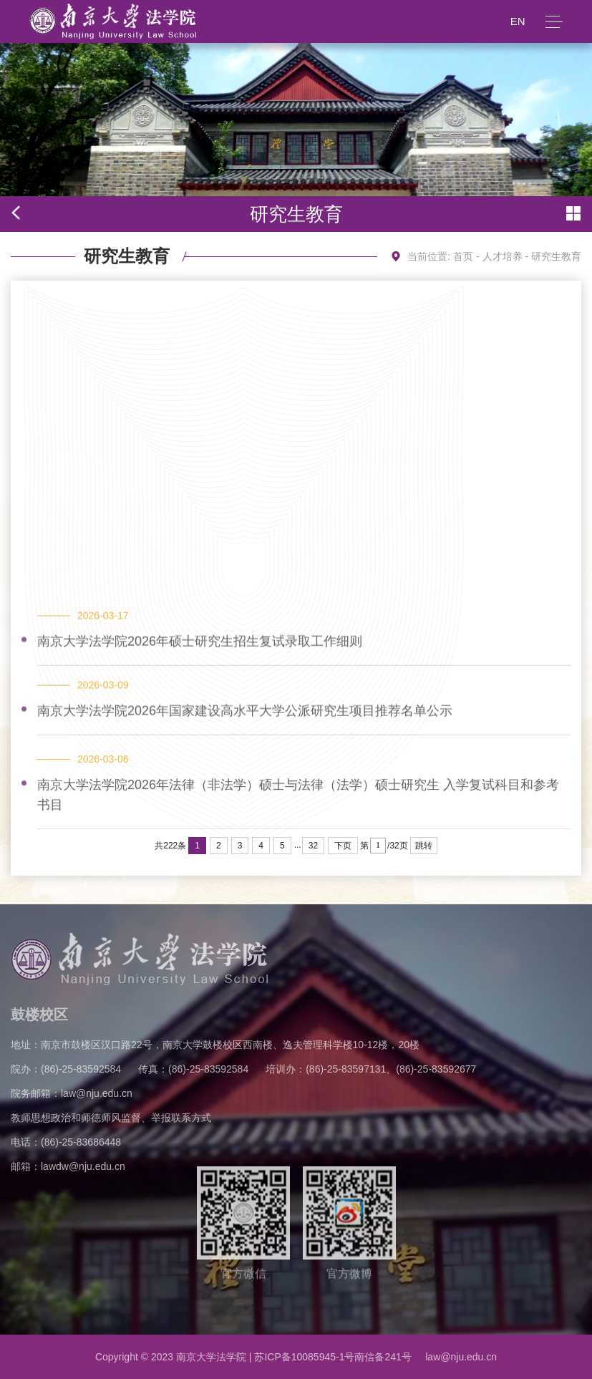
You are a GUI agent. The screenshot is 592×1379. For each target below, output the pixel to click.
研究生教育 (556, 256)
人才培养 (502, 256)
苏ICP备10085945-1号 (304, 1357)
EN (517, 21)
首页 (463, 256)
